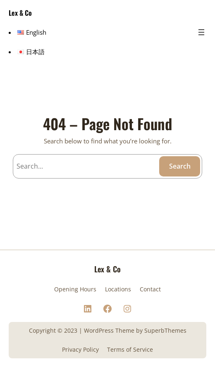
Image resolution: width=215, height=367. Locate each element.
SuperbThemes (165, 330)
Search (180, 166)
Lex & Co (20, 13)
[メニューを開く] (201, 32)
